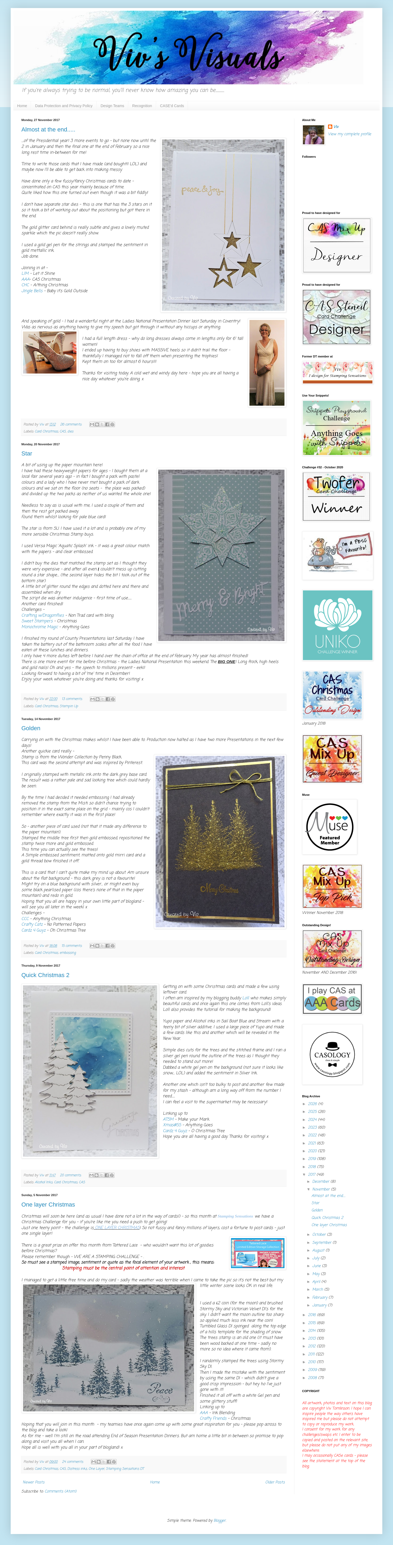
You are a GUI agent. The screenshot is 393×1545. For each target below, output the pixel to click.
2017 (312, 1175)
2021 (312, 1143)
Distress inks (77, 1468)
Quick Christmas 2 (45, 975)
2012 (312, 1346)
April (316, 1282)
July (316, 1258)
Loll (246, 998)
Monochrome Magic (39, 627)
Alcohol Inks (43, 1182)
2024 (313, 1120)
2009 (313, 1370)
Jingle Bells (32, 291)
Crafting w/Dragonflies (42, 615)
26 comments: (71, 424)
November (321, 1189)
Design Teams (112, 106)
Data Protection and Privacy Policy (64, 106)
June (317, 1266)
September (322, 1243)
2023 (313, 1128)
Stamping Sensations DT (125, 1468)
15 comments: (72, 945)
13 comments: (72, 699)
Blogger (220, 1521)
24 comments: (73, 1461)
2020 (313, 1151)
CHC (25, 285)
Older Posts (275, 1482)
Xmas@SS (172, 1125)
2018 (312, 1167)
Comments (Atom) (60, 1491)
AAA (25, 279)
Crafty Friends (213, 1418)
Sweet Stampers (37, 621)
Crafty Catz (32, 924)
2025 (313, 1112)
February (320, 1298)
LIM (25, 273)
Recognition (142, 106)
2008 (313, 1378)
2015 (312, 1323)
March (318, 1289)
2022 (313, 1135)
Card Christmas (46, 431)
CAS (63, 431)
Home (22, 106)
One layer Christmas (48, 1204)
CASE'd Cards (172, 106)
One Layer (96, 1468)
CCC (25, 919)
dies (70, 431)
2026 (313, 1104)
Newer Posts (33, 1482)
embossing (68, 952)
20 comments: (71, 1175)
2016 (312, 1315)
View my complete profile (349, 134)
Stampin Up (69, 706)
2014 (312, 1331)
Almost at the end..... (48, 129)
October (319, 1235)
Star (26, 453)
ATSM (168, 1119)
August (319, 1250)
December (321, 1182)
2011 (312, 1354)
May (316, 1274)
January (320, 1305)
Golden (30, 728)
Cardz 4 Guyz (34, 930)
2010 (312, 1362)
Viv (335, 127)
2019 (312, 1159)
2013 (312, 1338)
